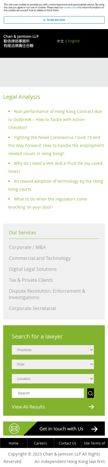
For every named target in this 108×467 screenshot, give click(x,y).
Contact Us (67, 443)
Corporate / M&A (27, 247)
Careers (40, 443)
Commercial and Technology (40, 258)
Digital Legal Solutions (33, 269)
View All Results (28, 407)
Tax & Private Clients (31, 280)
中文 (60, 41)
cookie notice (71, 7)
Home (13, 443)
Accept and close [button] (54, 19)
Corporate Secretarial (32, 308)
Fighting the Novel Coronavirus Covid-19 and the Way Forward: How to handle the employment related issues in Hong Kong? (56, 145)
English (74, 41)
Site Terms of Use (94, 448)
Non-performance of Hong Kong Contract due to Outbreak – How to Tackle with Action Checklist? (55, 119)
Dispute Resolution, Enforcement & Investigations (47, 294)
